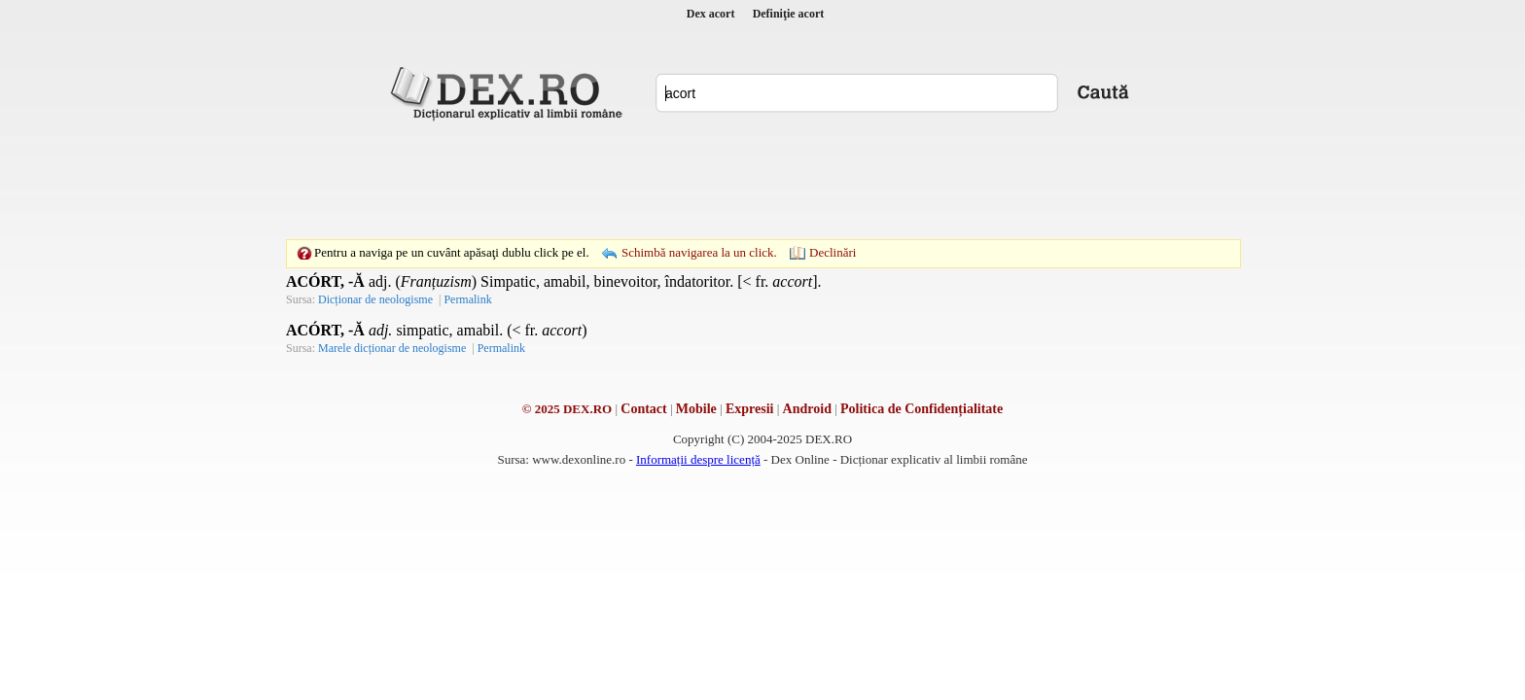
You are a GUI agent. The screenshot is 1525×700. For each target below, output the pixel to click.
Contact (643, 409)
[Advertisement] (762, 180)
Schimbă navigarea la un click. (699, 252)
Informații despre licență (698, 459)
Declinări (832, 252)
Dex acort (711, 13)
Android (807, 409)
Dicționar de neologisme (375, 299)
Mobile (696, 409)
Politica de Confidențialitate (921, 409)
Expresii (750, 409)
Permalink (467, 299)
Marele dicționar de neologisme (392, 348)
